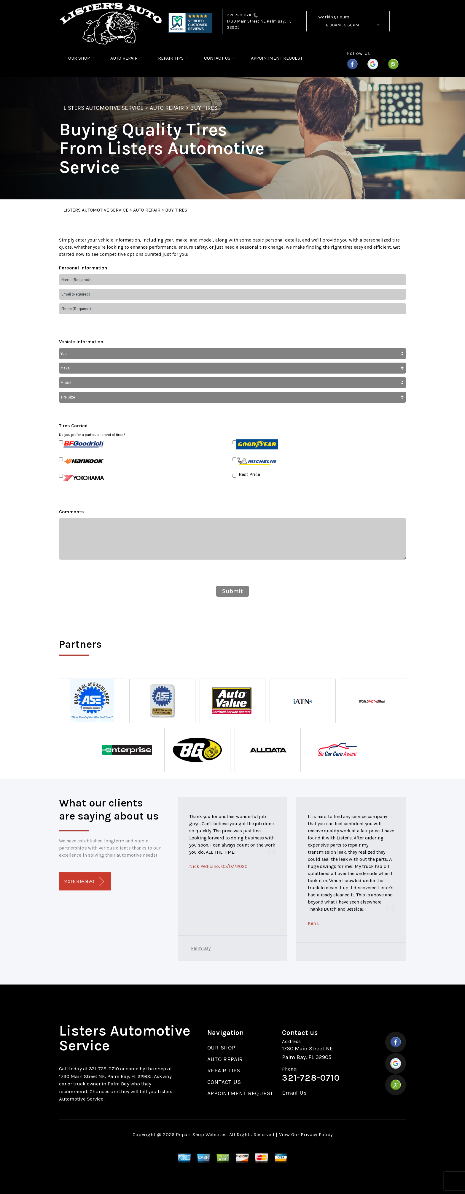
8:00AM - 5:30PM (342, 25)
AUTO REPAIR (124, 58)
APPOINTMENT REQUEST (276, 58)
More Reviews (83, 882)
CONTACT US (217, 58)
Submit (232, 591)
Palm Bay (201, 948)
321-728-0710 (240, 15)
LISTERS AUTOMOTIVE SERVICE (103, 107)
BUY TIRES (203, 107)
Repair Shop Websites (201, 1134)
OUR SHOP (79, 58)
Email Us (294, 1093)
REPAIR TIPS (171, 58)
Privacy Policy (316, 1134)
